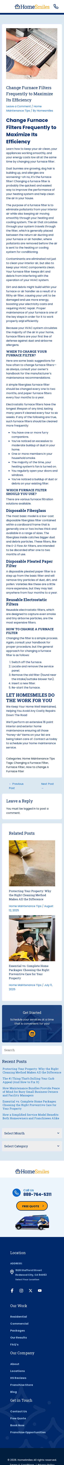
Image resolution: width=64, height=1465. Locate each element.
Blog (13, 1392)
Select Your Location (27, 1279)
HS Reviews (18, 1378)
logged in (30, 809)
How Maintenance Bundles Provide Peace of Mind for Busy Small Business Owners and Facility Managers (31, 1091)
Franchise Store (21, 1385)
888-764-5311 (37, 1194)
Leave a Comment (18, 106)
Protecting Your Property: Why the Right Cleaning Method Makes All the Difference (30, 895)
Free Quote (30, 1206)
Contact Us (18, 1411)
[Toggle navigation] (7, 7)
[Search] (59, 1050)
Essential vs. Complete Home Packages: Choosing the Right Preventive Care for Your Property (29, 1105)
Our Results (18, 1338)
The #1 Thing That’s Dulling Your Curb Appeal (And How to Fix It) (28, 1080)
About (14, 1364)
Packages (17, 1331)
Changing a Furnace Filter (31, 763)
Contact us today (45, 739)
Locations (17, 1371)
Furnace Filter (15, 767)
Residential (18, 1317)
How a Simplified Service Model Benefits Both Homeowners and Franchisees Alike (31, 1116)
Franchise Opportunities (28, 1432)
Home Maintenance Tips (38, 759)
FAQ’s (14, 1344)
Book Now (17, 1425)
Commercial (19, 1324)
